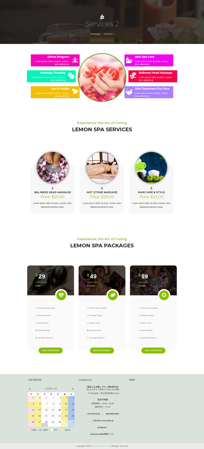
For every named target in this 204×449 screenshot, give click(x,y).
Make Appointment (50, 350)
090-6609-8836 (112, 414)
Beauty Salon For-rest (101, 446)
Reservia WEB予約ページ (102, 434)
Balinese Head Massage (155, 72)
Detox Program (58, 57)
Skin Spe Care (144, 57)
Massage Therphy (52, 72)
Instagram (102, 427)
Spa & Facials (60, 88)
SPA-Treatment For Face (152, 88)
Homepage (95, 34)
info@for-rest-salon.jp (102, 420)
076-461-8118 (93, 414)
